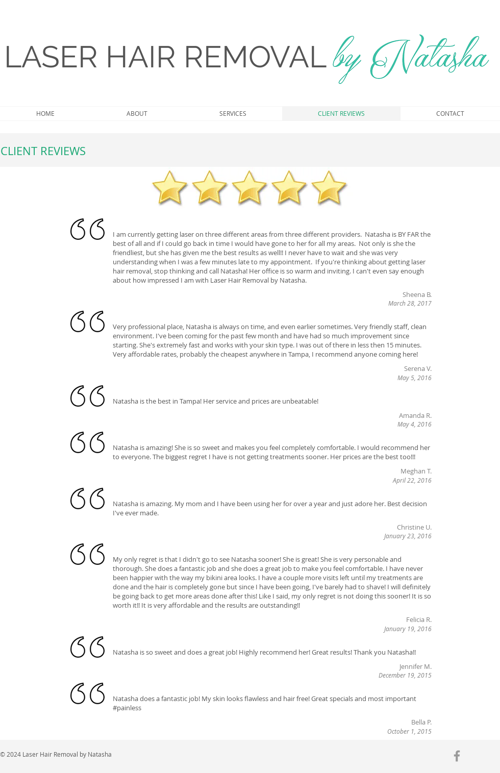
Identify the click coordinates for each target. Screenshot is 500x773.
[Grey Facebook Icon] (456, 756)
